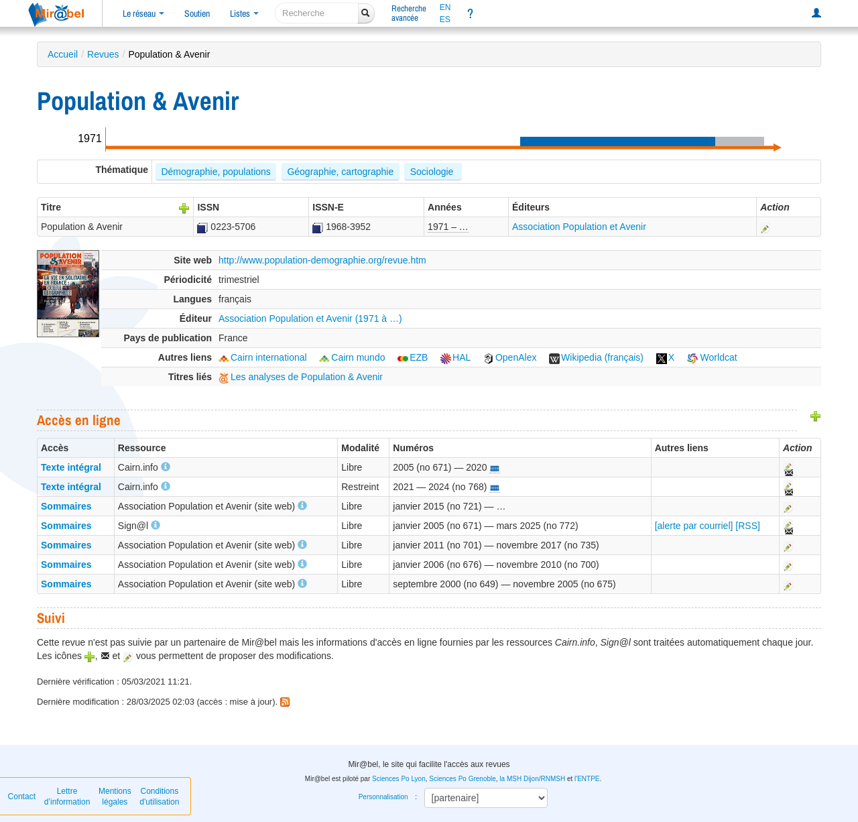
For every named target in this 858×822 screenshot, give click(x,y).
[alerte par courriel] (694, 525)
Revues (103, 54)
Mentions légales (115, 796)
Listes (244, 13)
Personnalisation (383, 797)
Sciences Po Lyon (399, 778)
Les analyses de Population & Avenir (301, 376)
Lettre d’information (67, 796)
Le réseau (143, 13)
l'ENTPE (586, 778)
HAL (455, 357)
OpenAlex (509, 357)
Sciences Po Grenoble (462, 778)
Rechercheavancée (408, 13)
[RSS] (747, 525)
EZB (412, 357)
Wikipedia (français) (596, 357)
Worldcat (712, 357)
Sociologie (433, 171)
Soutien (197, 13)
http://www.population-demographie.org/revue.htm (322, 260)
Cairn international (263, 357)
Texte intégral (71, 467)
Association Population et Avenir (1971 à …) (310, 318)
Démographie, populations (215, 171)
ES (445, 19)
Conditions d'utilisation (159, 796)
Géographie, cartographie (340, 171)
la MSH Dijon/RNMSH (532, 778)
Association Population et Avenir (579, 226)
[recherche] (316, 13)
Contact (22, 796)
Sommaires (66, 506)
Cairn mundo (352, 357)
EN (445, 7)
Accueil (63, 54)
